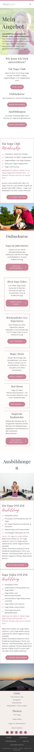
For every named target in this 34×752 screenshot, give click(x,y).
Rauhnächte (17, 728)
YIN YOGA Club (17, 697)
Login (26, 741)
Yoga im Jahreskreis (16, 723)
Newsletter (17, 703)
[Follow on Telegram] (25, 732)
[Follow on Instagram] (11, 732)
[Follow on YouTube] (7, 732)
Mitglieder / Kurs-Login (17, 706)
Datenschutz (17, 745)
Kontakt (23, 737)
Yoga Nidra (17, 719)
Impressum (10, 741)
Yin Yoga (17, 715)
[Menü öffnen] (30, 4)
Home (9, 737)
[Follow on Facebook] (16, 732)
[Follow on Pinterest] (20, 732)
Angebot (17, 700)
